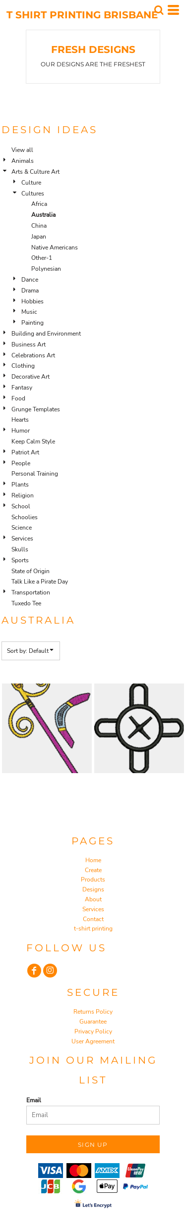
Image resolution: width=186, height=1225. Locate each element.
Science (21, 528)
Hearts (20, 420)
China (39, 226)
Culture (31, 183)
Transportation (30, 592)
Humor (20, 431)
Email (33, 1100)
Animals (22, 161)
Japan (38, 237)
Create (93, 870)
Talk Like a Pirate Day (39, 582)
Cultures (32, 193)
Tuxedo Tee (26, 603)
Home (93, 860)
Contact (93, 919)
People (20, 463)
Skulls (19, 549)
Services (22, 538)
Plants (20, 485)
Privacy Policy (93, 1031)
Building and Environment (46, 334)
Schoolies (24, 517)
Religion (22, 495)
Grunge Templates (35, 409)
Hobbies (32, 301)
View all (22, 150)
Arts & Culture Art (35, 172)
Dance (29, 280)
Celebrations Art (33, 355)
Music (29, 312)
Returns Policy (93, 1012)
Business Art (28, 344)
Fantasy (21, 388)
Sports (20, 560)
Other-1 (41, 258)
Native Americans (54, 247)
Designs (93, 889)
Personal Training (34, 474)
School (20, 506)
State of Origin (30, 571)
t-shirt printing (93, 928)
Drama (30, 290)
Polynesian (46, 269)
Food (18, 398)
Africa (39, 204)
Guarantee (93, 1022)
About (93, 899)
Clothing (23, 366)
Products (93, 879)
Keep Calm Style (33, 441)
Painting (32, 323)
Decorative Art (30, 377)
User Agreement (93, 1041)
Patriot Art (25, 452)
